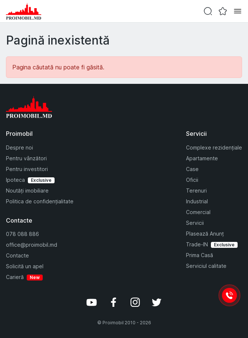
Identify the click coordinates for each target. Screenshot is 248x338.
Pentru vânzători (26, 158)
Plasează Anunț (205, 233)
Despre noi (19, 147)
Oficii (192, 180)
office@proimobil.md (31, 245)
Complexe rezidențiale (214, 147)
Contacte (17, 255)
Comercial (198, 212)
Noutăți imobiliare (27, 190)
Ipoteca (15, 180)
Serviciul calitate (206, 266)
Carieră (15, 277)
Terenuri (196, 190)
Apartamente (202, 158)
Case (192, 169)
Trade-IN (197, 244)
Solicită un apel (24, 266)
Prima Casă (199, 255)
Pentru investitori (27, 169)
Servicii (195, 223)
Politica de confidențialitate (40, 201)
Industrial (197, 201)
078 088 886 (22, 234)
